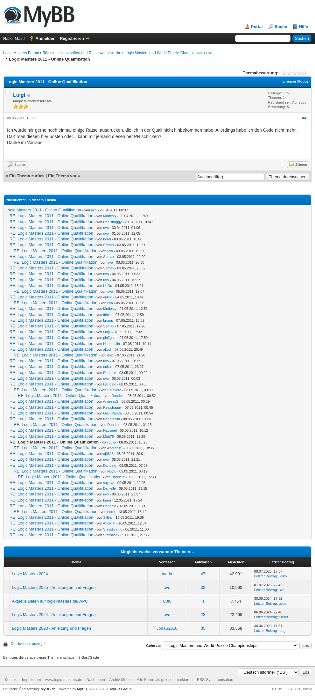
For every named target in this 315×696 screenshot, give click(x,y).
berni (107, 239)
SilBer (107, 517)
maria (167, 573)
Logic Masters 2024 (30, 573)
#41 (305, 118)
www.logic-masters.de (63, 680)
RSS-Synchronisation (215, 680)
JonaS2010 (167, 628)
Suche (281, 26)
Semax (108, 245)
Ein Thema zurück (27, 175)
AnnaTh (109, 523)
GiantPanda (112, 413)
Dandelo (109, 373)
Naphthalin (111, 344)
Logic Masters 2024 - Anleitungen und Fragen (53, 614)
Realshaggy (112, 222)
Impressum (31, 680)
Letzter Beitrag (265, 576)
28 (203, 614)
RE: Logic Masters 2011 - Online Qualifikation (51, 215)
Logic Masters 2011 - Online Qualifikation (43, 210)
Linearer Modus (296, 81)
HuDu (107, 286)
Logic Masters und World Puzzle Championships (166, 53)
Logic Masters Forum (21, 53)
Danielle (109, 488)
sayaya (108, 483)
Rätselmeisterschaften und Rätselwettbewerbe (81, 53)
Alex (110, 355)
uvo (94, 210)
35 (203, 628)
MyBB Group (120, 689)
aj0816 (108, 454)
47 (203, 573)
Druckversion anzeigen (28, 644)
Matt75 (108, 436)
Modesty (109, 216)
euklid (107, 297)
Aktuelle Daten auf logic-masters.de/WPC (50, 601)
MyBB (82, 689)
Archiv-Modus (120, 680)
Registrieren (72, 38)
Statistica (110, 529)
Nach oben (96, 680)
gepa (282, 603)
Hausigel (110, 430)
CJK (167, 601)
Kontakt (11, 680)
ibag (282, 631)
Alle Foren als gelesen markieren (164, 680)
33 (203, 587)
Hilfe (303, 26)
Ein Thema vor (62, 175)
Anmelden (46, 38)
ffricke (107, 315)
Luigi (19, 95)
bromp (108, 320)
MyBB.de (48, 689)
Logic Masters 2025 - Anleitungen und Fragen (53, 587)
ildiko (283, 576)
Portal (257, 26)
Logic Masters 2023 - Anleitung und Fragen (51, 628)
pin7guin (109, 338)
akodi (107, 349)
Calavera (114, 390)
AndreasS (110, 401)
